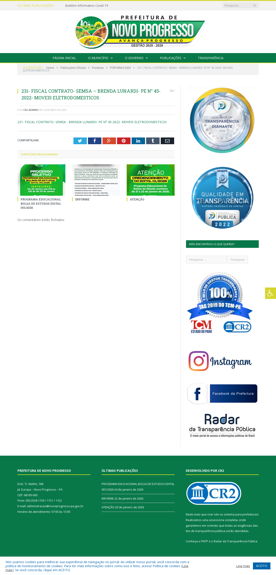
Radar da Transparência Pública (235, 541)
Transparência (210, 58)
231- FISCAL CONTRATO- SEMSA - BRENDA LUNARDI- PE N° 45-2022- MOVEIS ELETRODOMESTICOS (92, 122)
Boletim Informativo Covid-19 (86, 6)
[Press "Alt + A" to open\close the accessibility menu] (270, 293)
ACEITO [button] (261, 566)
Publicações (170, 58)
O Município (98, 58)
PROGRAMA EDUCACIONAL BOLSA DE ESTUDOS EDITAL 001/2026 (41, 203)
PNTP (204, 541)
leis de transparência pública (205, 531)
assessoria (216, 520)
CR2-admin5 (30, 110)
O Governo (134, 58)
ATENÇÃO (137, 199)
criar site (213, 514)
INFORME (82, 199)
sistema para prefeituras (241, 514)
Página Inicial (64, 58)
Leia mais (243, 566)
